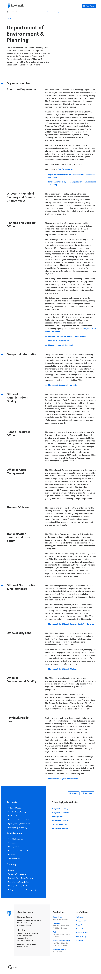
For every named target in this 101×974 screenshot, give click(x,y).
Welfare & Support (15, 816)
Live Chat (63, 925)
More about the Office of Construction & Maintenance (71, 624)
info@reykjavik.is (63, 950)
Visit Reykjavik (57, 817)
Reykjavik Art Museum (60, 828)
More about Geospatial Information (63, 385)
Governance (23, 12)
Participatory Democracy (17, 828)
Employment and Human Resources (21, 851)
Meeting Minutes (14, 847)
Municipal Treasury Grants (18, 886)
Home (7, 12)
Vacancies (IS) (81, 921)
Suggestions (63, 918)
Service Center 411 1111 (63, 943)
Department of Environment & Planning (47, 12)
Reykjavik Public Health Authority (20, 878)
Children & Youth (14, 808)
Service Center (81, 929)
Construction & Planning (17, 812)
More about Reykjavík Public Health (63, 779)
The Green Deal (14, 859)
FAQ (63, 934)
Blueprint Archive (82, 933)
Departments (32, 12)
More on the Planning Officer (60, 341)
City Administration (15, 839)
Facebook (79, 941)
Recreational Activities (60, 821)
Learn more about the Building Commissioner (67, 336)
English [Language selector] (74, 793)
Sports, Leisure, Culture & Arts (19, 824)
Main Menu (90, 6)
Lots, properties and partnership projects (23, 890)
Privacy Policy (81, 937)
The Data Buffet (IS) (59, 824)
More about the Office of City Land (62, 669)
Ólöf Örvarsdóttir (65, 169)
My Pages (88, 793)
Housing (11, 870)
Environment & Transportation (19, 820)
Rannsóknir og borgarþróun (18, 882)
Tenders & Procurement (17, 874)
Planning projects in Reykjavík (60, 345)
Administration (14, 12)
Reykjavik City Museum (60, 813)
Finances (11, 855)
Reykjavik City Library (60, 809)
